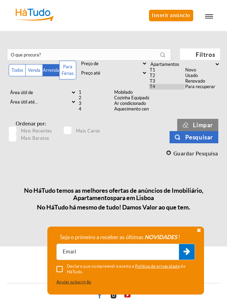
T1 (167, 70)
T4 (167, 87)
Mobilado (131, 92)
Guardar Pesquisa (195, 154)
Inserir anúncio (171, 15)
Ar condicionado (131, 103)
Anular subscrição (73, 282)
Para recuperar (202, 87)
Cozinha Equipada (131, 98)
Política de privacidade (157, 266)
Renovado (202, 81)
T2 (167, 75)
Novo (202, 70)
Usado (202, 75)
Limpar (203, 125)
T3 (167, 81)
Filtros (205, 54)
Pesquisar (199, 137)
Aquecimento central (131, 109)
